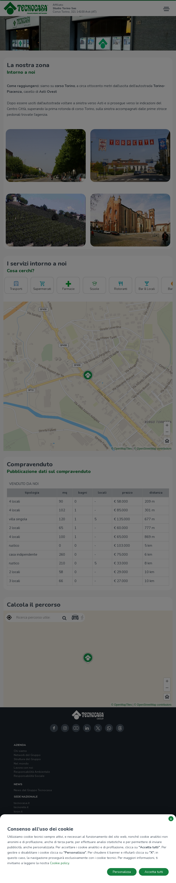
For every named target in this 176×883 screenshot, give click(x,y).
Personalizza (122, 872)
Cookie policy (59, 863)
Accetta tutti (154, 872)
